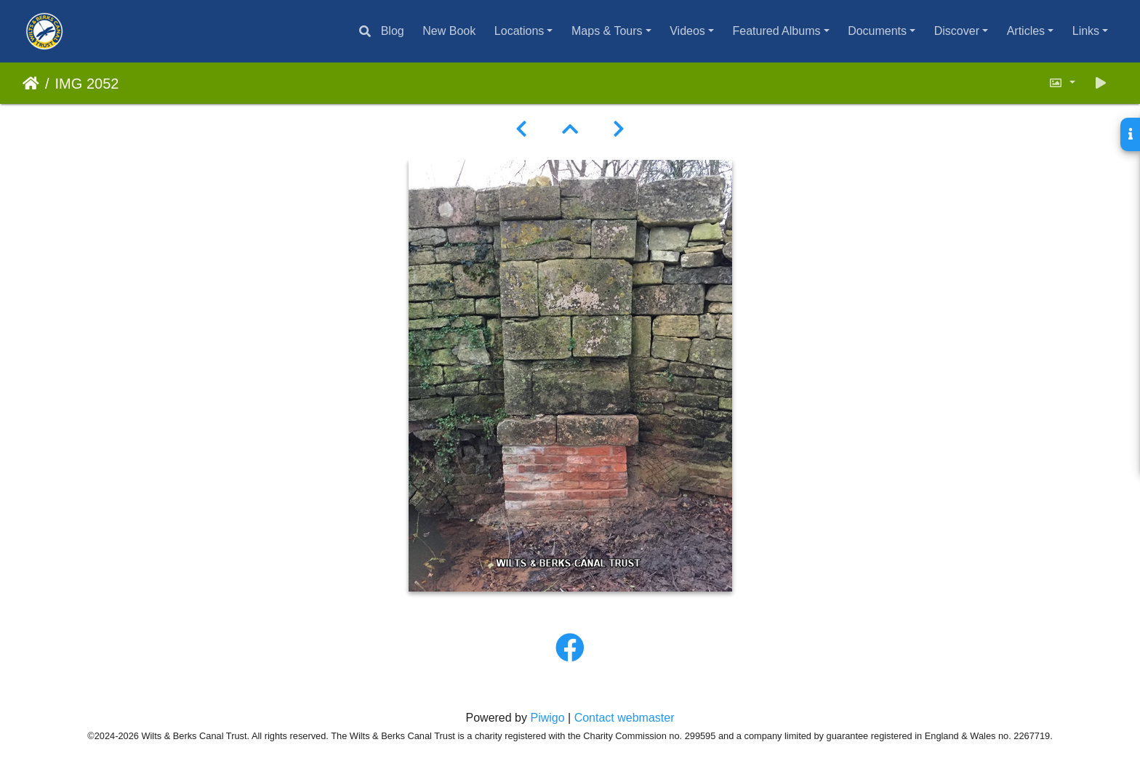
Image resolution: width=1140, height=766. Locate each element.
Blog (392, 31)
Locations (519, 31)
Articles (1026, 31)
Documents (877, 31)
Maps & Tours (607, 31)
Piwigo (547, 717)
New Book (448, 31)
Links (1085, 31)
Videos (687, 31)
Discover (956, 31)
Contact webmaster (624, 717)
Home (31, 83)
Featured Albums (777, 31)
